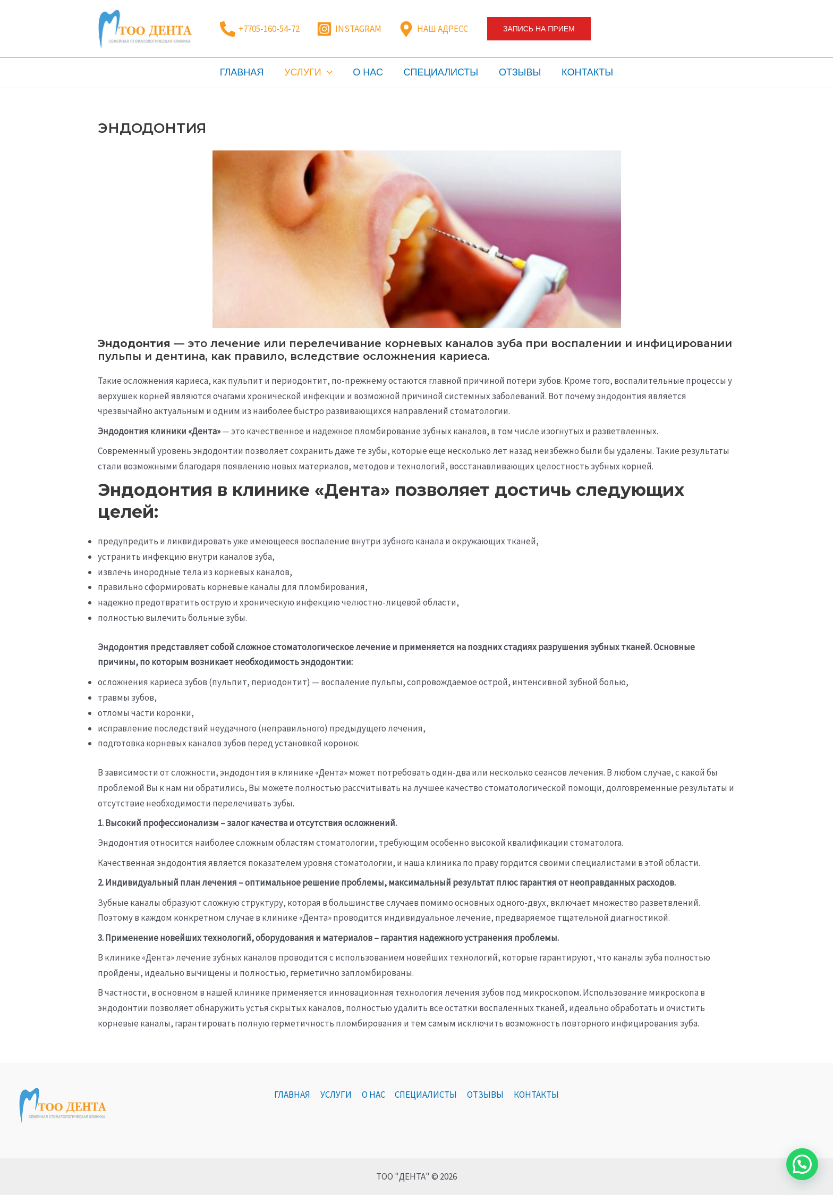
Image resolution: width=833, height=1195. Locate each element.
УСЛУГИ (310, 72)
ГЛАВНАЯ (245, 72)
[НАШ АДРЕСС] (433, 29)
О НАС (369, 72)
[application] (329, 72)
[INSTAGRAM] (349, 29)
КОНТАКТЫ (583, 72)
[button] (539, 28)
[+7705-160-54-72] (260, 29)
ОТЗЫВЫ (518, 72)
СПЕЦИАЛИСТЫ (440, 72)
